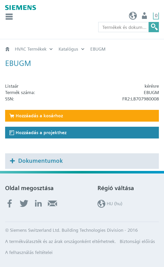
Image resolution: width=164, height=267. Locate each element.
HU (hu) (114, 203)
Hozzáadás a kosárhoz (39, 115)
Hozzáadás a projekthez (41, 132)
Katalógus (68, 49)
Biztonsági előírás (137, 241)
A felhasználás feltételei (29, 252)
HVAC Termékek (31, 49)
